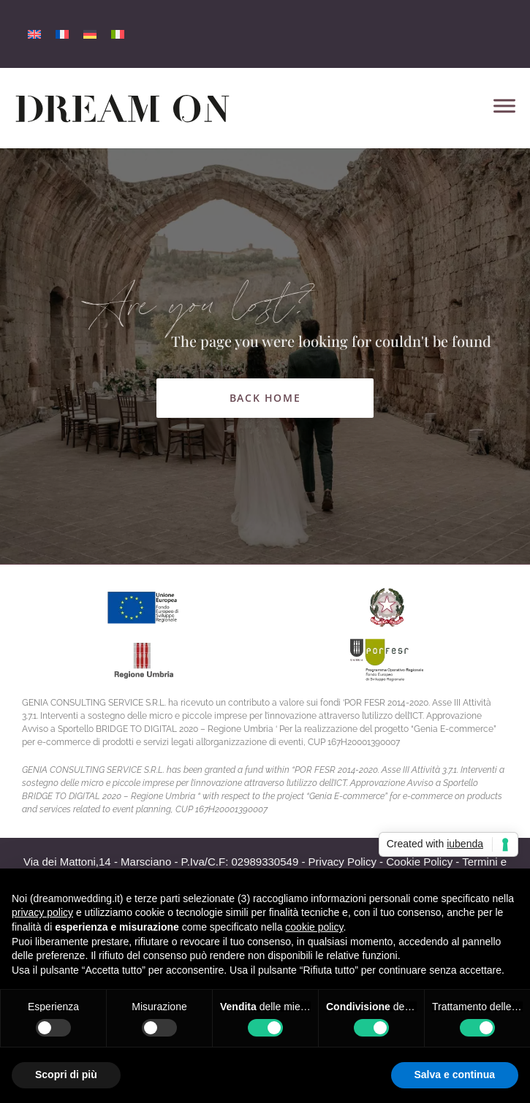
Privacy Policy (342, 861)
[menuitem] (34, 34)
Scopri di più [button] (66, 1074)
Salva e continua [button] (454, 1074)
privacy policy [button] (42, 912)
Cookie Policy (419, 861)
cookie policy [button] (314, 927)
